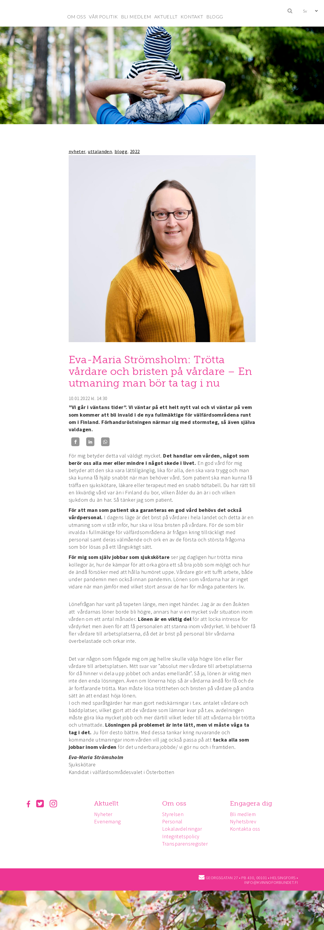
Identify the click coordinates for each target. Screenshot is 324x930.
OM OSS (76, 16)
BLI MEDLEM (136, 16)
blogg (121, 151)
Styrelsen (175, 814)
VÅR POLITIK (103, 16)
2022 (135, 151)
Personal (174, 821)
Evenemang (108, 821)
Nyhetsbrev (246, 821)
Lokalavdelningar (184, 828)
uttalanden (100, 151)
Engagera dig (254, 803)
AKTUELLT (166, 16)
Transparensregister (187, 843)
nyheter (77, 151)
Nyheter (104, 814)
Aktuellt (107, 803)
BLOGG (214, 16)
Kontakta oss (248, 828)
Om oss (176, 803)
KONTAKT (192, 16)
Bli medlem (245, 814)
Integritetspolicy (182, 836)
